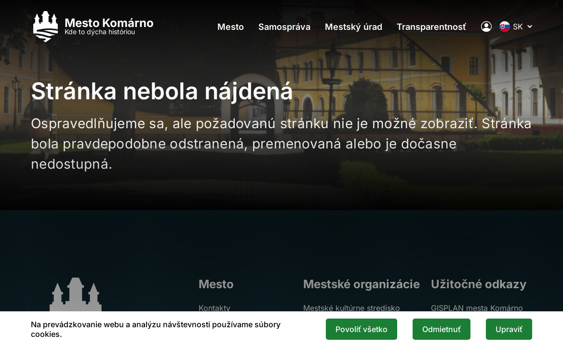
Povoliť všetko (361, 329)
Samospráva (284, 27)
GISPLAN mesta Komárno (477, 308)
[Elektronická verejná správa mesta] (486, 26)
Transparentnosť (432, 27)
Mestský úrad (353, 27)
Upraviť (509, 329)
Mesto (230, 27)
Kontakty (214, 308)
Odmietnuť (441, 329)
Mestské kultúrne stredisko (351, 308)
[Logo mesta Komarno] (92, 26)
